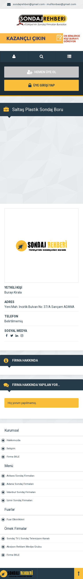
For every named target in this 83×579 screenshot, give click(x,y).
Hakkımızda (13, 440)
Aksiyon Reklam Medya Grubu (24, 546)
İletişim (11, 448)
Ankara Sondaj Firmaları (20, 475)
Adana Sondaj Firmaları (20, 484)
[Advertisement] (41, 159)
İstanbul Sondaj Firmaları (21, 492)
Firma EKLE (13, 456)
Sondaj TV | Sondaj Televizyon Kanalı (28, 538)
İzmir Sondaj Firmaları (19, 500)
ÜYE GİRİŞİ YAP (41, 85)
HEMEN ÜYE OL (41, 72)
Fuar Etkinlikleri (15, 519)
